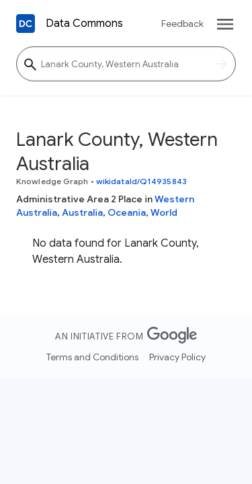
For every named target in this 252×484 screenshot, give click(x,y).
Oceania (127, 212)
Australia (82, 212)
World (164, 212)
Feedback (182, 23)
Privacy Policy (177, 357)
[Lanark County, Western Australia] (126, 64)
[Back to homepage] (25, 23)
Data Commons (84, 23)
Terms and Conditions (92, 357)
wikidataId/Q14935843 (141, 181)
